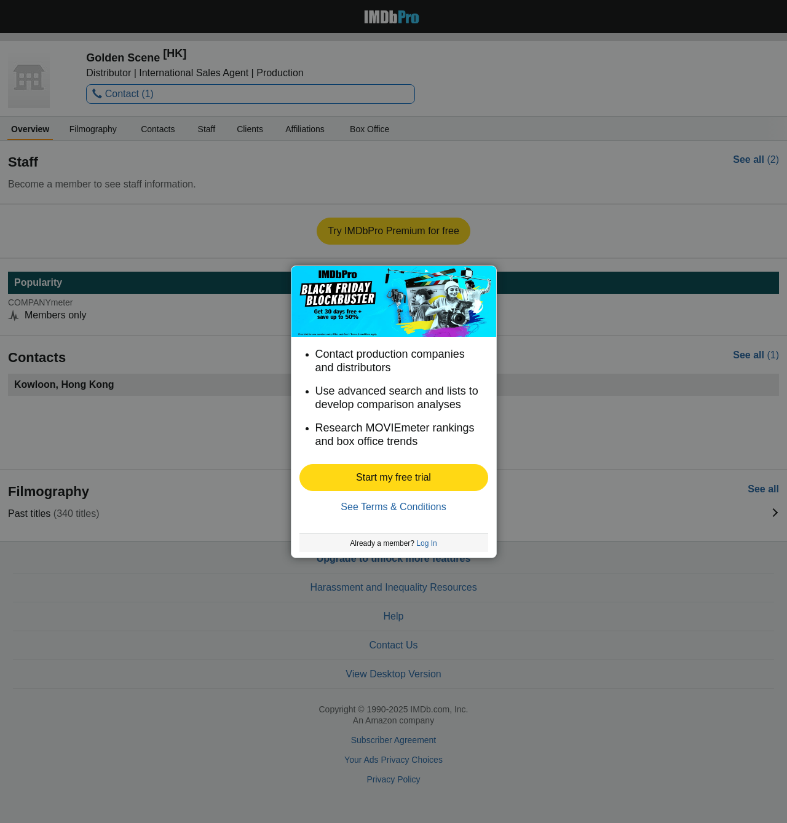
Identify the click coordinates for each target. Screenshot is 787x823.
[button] (394, 477)
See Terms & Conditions (393, 507)
